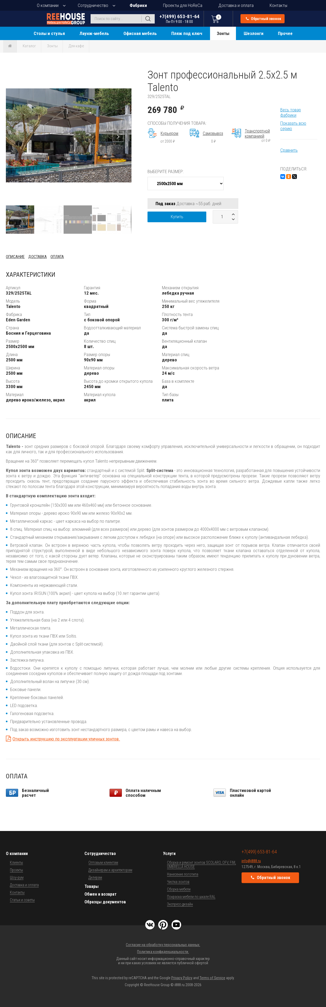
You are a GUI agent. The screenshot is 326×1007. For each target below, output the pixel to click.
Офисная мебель (140, 33)
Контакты (278, 5)
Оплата (57, 256)
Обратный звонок (263, 19)
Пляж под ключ (186, 33)
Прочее (285, 33)
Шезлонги (253, 33)
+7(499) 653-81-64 (180, 18)
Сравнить (289, 150)
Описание (15, 256)
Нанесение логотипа (182, 874)
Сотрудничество (93, 5)
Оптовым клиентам (103, 862)
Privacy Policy (181, 978)
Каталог (29, 46)
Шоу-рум (17, 877)
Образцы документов (105, 901)
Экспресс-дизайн (180, 904)
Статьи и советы (22, 900)
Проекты (16, 870)
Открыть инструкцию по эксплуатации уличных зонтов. (66, 738)
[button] (126, 73)
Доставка (37, 256)
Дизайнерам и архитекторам (110, 870)
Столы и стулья (49, 33)
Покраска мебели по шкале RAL (191, 897)
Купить (177, 216)
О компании (48, 5)
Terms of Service (212, 978)
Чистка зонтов (178, 882)
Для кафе (76, 46)
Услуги (169, 853)
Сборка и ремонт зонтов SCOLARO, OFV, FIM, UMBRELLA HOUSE (201, 864)
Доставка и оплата (236, 5)
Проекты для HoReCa (182, 5)
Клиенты (16, 862)
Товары (91, 886)
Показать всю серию (293, 125)
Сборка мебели (179, 889)
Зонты (223, 33)
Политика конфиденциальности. (163, 952)
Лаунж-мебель (94, 33)
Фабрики (138, 5)
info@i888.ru (251, 861)
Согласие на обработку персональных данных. (163, 945)
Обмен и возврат (100, 894)
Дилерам (95, 877)
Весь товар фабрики (290, 112)
